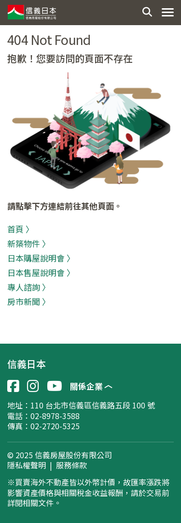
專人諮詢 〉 (28, 287)
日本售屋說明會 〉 (41, 272)
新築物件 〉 (28, 243)
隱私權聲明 (26, 465)
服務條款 (71, 465)
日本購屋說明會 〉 (41, 258)
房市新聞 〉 (28, 301)
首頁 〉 (20, 229)
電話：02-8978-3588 (43, 415)
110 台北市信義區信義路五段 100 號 (92, 405)
